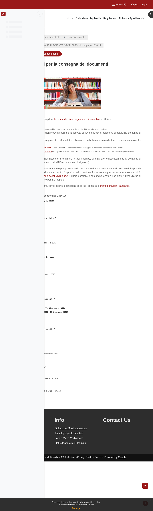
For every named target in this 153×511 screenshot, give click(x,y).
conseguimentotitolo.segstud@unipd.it (96, 203)
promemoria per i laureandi (66, 220)
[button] (120, 4)
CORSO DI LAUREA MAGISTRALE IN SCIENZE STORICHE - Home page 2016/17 (99, 45)
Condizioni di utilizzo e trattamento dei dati (76, 504)
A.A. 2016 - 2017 (59, 37)
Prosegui (76, 508)
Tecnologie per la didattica (93, 473)
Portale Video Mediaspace (91, 482)
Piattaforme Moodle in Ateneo (96, 465)
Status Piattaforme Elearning (94, 491)
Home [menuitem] (70, 18)
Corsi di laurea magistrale (90, 37)
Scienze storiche (121, 37)
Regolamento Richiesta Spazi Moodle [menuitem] (123, 18)
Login (144, 4)
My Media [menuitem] (95, 18)
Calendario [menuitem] (82, 18)
